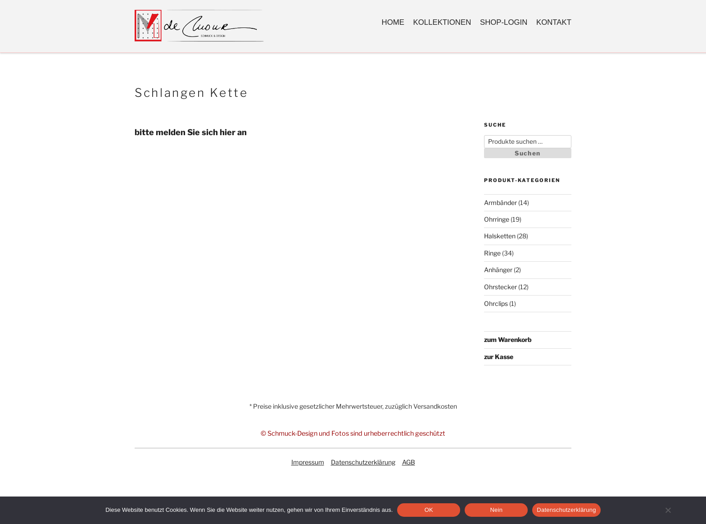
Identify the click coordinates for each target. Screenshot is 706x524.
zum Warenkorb (508, 339)
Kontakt (553, 22)
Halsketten (500, 236)
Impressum (307, 462)
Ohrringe (496, 219)
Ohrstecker (500, 287)
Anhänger (498, 269)
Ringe (492, 253)
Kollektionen (442, 22)
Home (393, 22)
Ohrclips (496, 303)
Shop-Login (503, 22)
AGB (408, 462)
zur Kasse (498, 356)
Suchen (527, 153)
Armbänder (500, 202)
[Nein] (667, 510)
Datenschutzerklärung (363, 462)
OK (429, 509)
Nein (496, 509)
